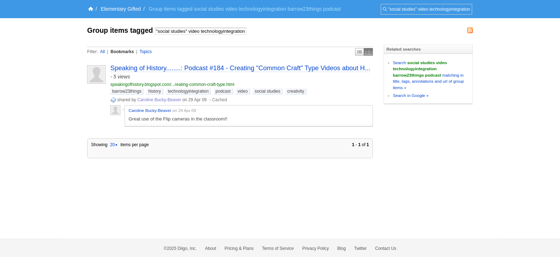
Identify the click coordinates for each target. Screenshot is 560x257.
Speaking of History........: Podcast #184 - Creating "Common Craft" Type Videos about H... (240, 68)
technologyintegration (188, 91)
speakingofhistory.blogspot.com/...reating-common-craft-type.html (172, 84)
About (210, 248)
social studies (267, 91)
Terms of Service (278, 248)
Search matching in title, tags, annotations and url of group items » (428, 75)
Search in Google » (411, 95)
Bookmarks (122, 51)
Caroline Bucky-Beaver (159, 99)
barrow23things (126, 91)
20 (114, 144)
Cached (219, 99)
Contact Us (385, 248)
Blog (341, 248)
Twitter (360, 248)
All (102, 51)
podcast (223, 91)
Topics (146, 51)
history (154, 91)
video (243, 91)
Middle (368, 52)
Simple (359, 52)
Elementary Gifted (121, 9)
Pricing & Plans (239, 248)
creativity (295, 91)
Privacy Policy (315, 248)
